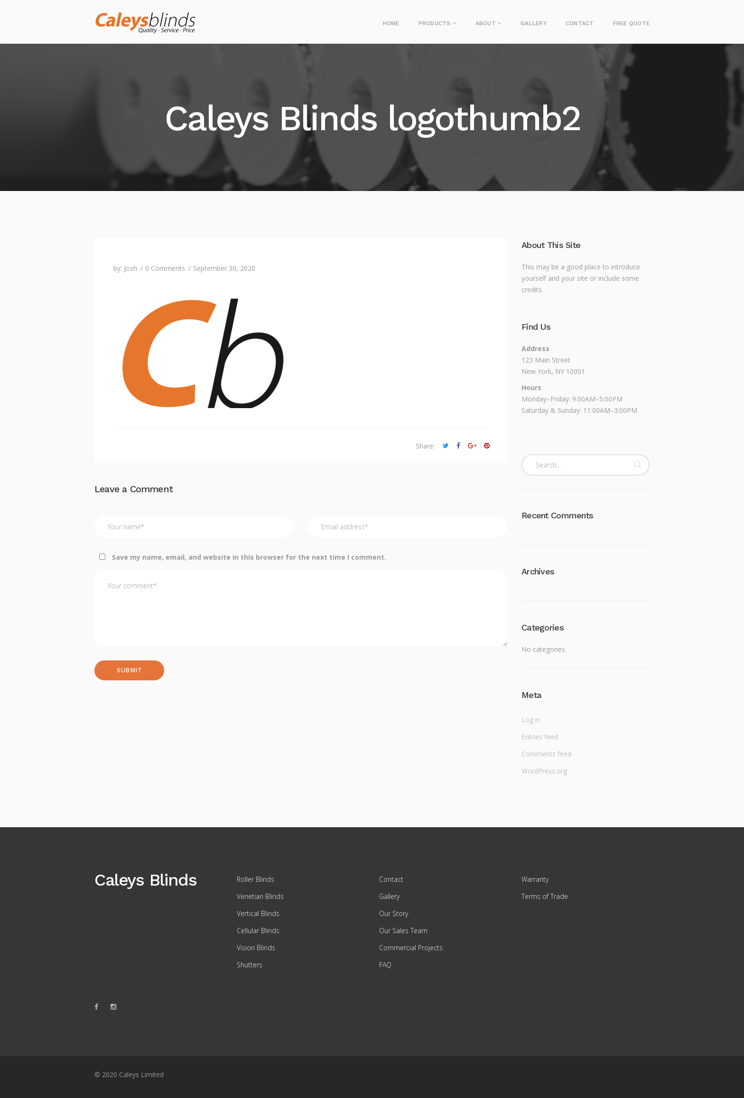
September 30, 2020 (224, 268)
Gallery (534, 23)
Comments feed (546, 753)
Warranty (535, 879)
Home (391, 23)
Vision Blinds (256, 947)
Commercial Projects (411, 947)
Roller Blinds (255, 879)
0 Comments (165, 268)
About (485, 23)
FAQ (385, 964)
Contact (580, 23)
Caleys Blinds (145, 880)
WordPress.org (544, 770)
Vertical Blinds (258, 913)
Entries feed (539, 736)
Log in (530, 719)
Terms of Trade (544, 896)
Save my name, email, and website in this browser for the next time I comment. (249, 557)
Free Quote (631, 23)
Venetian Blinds (260, 896)
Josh (130, 268)
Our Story (393, 913)
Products (434, 23)
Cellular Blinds (258, 930)
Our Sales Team (403, 930)
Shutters (249, 964)
